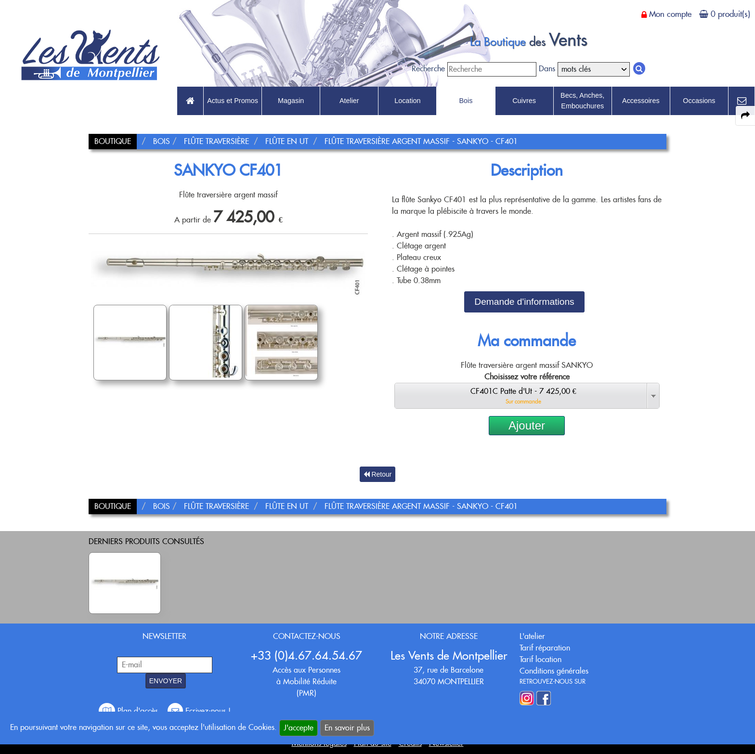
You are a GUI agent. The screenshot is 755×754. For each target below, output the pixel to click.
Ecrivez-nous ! (199, 711)
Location (407, 100)
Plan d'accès (129, 711)
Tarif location (540, 659)
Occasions (699, 100)
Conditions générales (554, 671)
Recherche (428, 69)
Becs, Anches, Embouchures (582, 100)
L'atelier (532, 636)
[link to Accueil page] (190, 101)
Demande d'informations (524, 302)
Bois (465, 100)
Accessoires (641, 100)
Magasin (291, 100)
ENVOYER (165, 681)
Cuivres (524, 100)
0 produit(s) (730, 14)
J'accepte (298, 728)
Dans (547, 69)
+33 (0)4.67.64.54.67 (306, 655)
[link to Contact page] (742, 101)
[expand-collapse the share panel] (745, 115)
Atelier (349, 100)
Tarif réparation (545, 648)
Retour (378, 474)
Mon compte (670, 14)
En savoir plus (347, 728)
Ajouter (526, 425)
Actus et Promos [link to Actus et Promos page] (232, 100)
